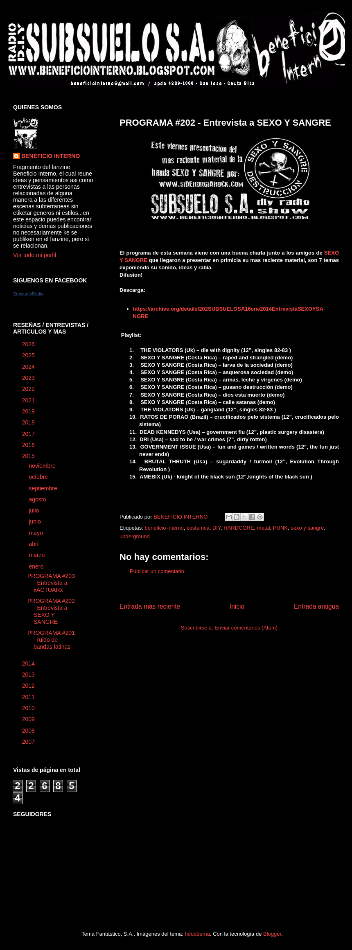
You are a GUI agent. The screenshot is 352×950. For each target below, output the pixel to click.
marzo (37, 555)
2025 (29, 355)
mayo (36, 533)
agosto (38, 499)
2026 (29, 344)
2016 (29, 445)
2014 (29, 663)
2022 (29, 389)
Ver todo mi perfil (34, 255)
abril (35, 544)
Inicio (237, 606)
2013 (29, 674)
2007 (29, 741)
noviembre (43, 466)
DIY (216, 528)
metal (263, 528)
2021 (29, 400)
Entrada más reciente (150, 606)
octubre (39, 477)
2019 (29, 411)
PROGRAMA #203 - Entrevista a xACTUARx (51, 583)
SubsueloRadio (28, 293)
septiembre (44, 488)
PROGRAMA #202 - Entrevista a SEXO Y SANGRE (51, 611)
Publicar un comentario (157, 571)
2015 (29, 456)
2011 (29, 697)
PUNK (280, 528)
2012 (29, 685)
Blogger (272, 934)
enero (37, 566)
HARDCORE (238, 528)
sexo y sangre (307, 528)
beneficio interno (163, 528)
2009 (29, 719)
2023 (29, 378)
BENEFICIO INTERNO (50, 156)
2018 (29, 422)
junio (35, 521)
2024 (29, 366)
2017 (29, 434)
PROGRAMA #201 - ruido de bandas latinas (51, 640)
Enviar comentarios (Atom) (246, 628)
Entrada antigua (316, 606)
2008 (29, 730)
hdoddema (197, 934)
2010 (29, 708)
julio (35, 510)
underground (135, 536)
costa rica (198, 528)
